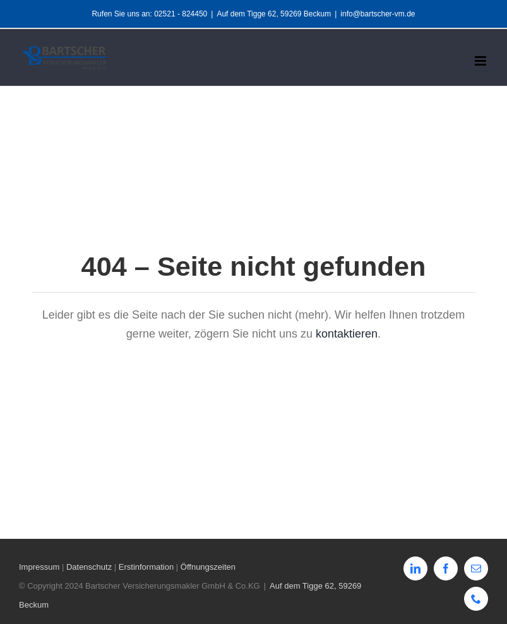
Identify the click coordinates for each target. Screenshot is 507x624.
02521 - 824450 (180, 13)
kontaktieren (347, 333)
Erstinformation (146, 567)
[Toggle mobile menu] (481, 61)
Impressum (39, 567)
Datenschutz (89, 567)
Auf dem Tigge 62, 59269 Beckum (274, 13)
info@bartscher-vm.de (377, 13)
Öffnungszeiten (208, 567)
